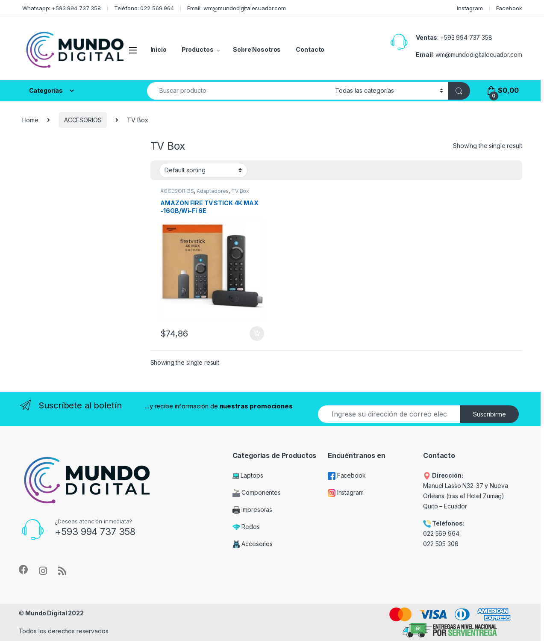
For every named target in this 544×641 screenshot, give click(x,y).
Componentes (256, 492)
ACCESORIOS (83, 120)
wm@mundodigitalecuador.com (478, 54)
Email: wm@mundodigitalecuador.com (236, 8)
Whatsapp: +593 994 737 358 (61, 8)
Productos (198, 49)
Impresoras (252, 509)
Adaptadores (213, 191)
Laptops (247, 475)
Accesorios (252, 543)
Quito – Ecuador (445, 506)
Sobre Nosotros (257, 49)
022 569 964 (441, 533)
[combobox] (239, 91)
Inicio (158, 49)
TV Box (240, 191)
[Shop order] (203, 170)
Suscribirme (489, 414)
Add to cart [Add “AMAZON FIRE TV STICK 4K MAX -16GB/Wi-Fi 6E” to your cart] (257, 333)
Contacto (310, 49)
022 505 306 (441, 543)
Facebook (509, 8)
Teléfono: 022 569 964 (144, 8)
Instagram (470, 8)
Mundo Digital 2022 (54, 613)
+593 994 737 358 (466, 37)
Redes (246, 526)
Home (30, 120)
